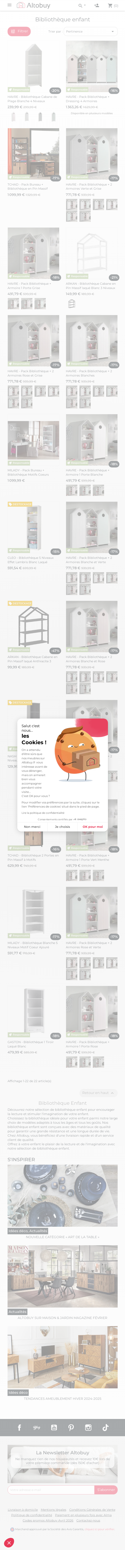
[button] (9, 1543)
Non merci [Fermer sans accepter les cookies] (32, 827)
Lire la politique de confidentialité (43, 812)
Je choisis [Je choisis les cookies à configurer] (62, 827)
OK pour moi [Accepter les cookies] (93, 827)
